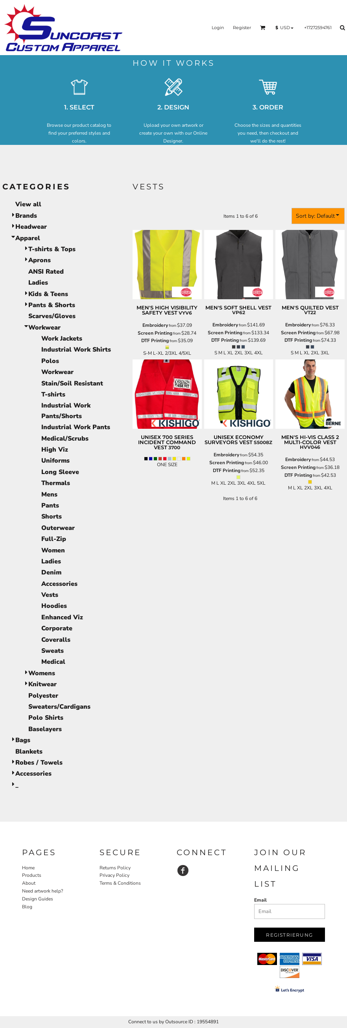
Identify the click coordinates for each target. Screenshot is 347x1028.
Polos (50, 361)
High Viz (54, 449)
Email (260, 900)
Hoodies (54, 606)
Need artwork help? (42, 891)
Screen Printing (155, 333)
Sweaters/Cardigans (59, 706)
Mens (49, 494)
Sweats (52, 650)
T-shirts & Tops (52, 249)
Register (242, 27)
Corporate (56, 628)
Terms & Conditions (120, 883)
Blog (27, 907)
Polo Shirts (45, 717)
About (28, 883)
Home (28, 868)
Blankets (28, 751)
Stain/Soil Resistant (72, 383)
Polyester (43, 695)
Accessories (59, 584)
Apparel (27, 238)
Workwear (44, 327)
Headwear (31, 226)
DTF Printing (155, 340)
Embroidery (155, 325)
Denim (51, 572)
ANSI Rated (46, 271)
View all (28, 204)
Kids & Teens (48, 294)
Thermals (55, 483)
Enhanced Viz (62, 617)
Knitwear (42, 684)
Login (218, 27)
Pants (50, 505)
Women (53, 550)
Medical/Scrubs (65, 438)
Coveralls (55, 639)
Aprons (39, 260)
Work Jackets (61, 338)
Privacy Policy (114, 875)
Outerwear (58, 528)
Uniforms (55, 460)
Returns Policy (115, 868)
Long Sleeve (60, 472)
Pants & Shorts (51, 305)
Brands (26, 215)
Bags (22, 740)
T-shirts (53, 394)
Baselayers (45, 729)
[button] (263, 27)
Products (31, 875)
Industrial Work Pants (75, 427)
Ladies (38, 282)
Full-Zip (53, 539)
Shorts (51, 516)
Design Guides (37, 899)
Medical (53, 662)
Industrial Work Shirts (76, 349)
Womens (41, 673)
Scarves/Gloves (52, 316)
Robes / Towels (39, 762)
